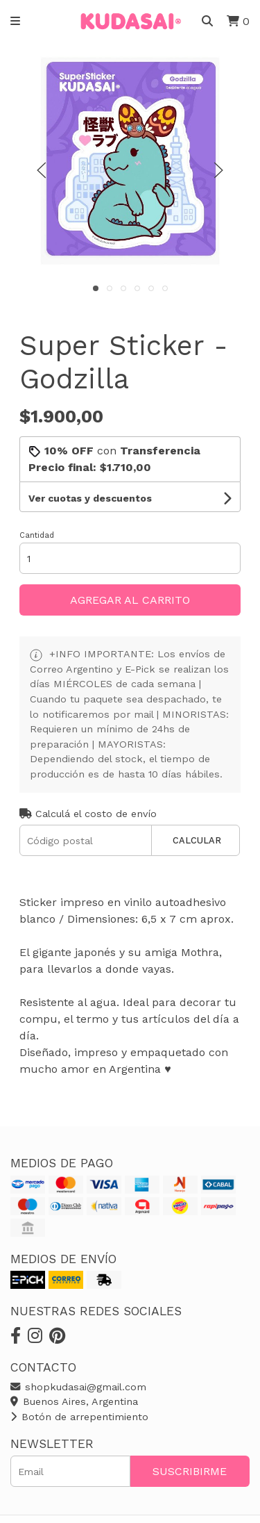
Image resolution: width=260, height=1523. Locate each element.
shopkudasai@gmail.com (78, 1386)
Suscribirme (190, 1471)
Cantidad (36, 535)
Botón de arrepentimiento (79, 1416)
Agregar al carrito (130, 600)
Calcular (197, 840)
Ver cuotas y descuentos (90, 498)
